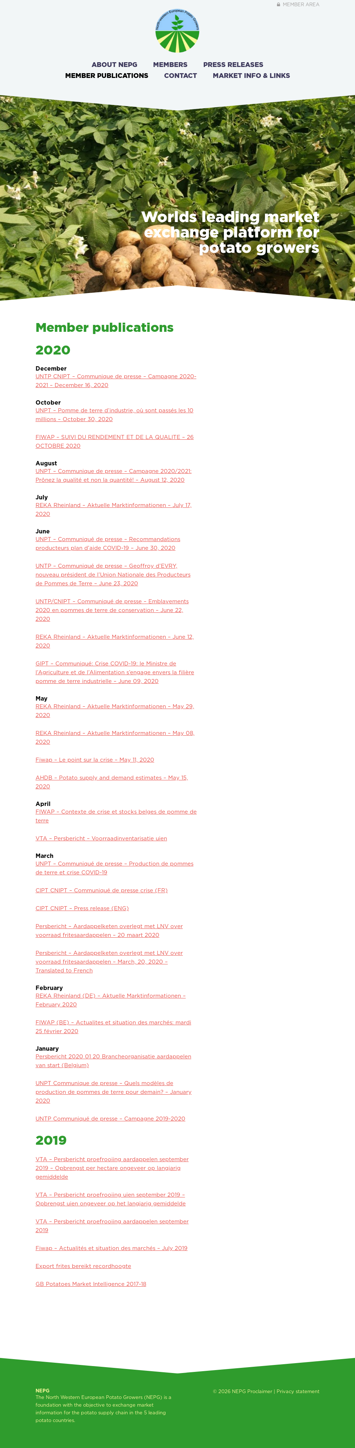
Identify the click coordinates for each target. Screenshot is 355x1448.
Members (170, 64)
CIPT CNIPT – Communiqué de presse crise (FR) (102, 890)
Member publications (106, 75)
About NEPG (114, 64)
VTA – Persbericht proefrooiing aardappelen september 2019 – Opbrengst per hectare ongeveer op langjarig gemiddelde (112, 1168)
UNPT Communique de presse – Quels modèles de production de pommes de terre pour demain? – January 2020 (114, 1092)
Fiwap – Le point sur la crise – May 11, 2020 (95, 760)
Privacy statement (298, 1391)
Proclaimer (259, 1391)
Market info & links (251, 75)
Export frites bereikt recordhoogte (83, 1266)
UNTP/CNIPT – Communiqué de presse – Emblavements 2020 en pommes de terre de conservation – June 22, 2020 (112, 610)
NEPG (239, 1391)
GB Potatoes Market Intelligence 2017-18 (91, 1284)
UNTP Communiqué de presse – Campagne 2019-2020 (110, 1118)
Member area (297, 4)
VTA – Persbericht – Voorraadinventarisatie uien (101, 838)
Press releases (233, 64)
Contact (180, 75)
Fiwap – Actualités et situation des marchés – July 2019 (112, 1248)
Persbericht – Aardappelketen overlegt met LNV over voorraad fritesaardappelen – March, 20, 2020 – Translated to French (109, 962)
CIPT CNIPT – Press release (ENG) (82, 908)
